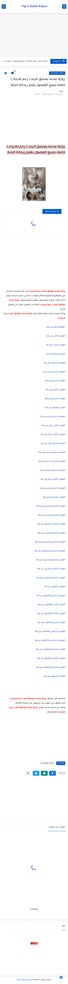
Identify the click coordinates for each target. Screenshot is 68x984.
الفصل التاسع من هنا (55, 399)
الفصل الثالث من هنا (55, 345)
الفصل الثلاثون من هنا (54, 587)
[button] (52, 773)
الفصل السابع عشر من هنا (52, 470)
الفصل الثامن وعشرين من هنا (51, 569)
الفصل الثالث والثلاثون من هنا (51, 614)
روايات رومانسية (57, 73)
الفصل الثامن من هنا (55, 390)
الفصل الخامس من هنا (54, 363)
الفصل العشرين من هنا (54, 497)
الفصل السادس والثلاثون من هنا (49, 640)
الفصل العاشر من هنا (55, 408)
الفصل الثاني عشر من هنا (53, 426)
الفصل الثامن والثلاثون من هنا (51, 658)
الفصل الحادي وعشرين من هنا (51, 506)
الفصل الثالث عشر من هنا (53, 435)
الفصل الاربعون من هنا (54, 676)
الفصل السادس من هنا (54, 372)
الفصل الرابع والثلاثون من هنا (51, 623)
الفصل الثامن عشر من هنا (53, 479)
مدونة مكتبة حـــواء (34, 6)
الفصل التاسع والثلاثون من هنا (50, 667)
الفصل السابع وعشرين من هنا (50, 560)
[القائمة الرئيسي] (64, 6)
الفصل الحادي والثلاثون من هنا (51, 596)
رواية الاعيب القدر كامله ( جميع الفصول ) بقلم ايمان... (25, 61)
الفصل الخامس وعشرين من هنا (50, 542)
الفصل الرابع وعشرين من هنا (51, 533)
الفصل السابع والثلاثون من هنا (50, 649)
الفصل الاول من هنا (55, 327)
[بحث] (4, 6)
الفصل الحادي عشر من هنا (52, 417)
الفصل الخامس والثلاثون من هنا (50, 631)
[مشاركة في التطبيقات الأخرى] (27, 773)
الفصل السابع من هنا (55, 381)
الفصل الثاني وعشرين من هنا (51, 515)
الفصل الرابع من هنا (55, 354)
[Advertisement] (34, 35)
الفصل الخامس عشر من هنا (52, 452)
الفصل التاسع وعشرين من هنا (50, 578)
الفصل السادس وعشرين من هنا (49, 551)
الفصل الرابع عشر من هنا (52, 443)
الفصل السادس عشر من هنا (51, 461)
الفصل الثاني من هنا (55, 336)
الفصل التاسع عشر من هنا (52, 488)
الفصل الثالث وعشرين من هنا (51, 524)
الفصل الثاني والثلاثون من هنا (51, 605)
